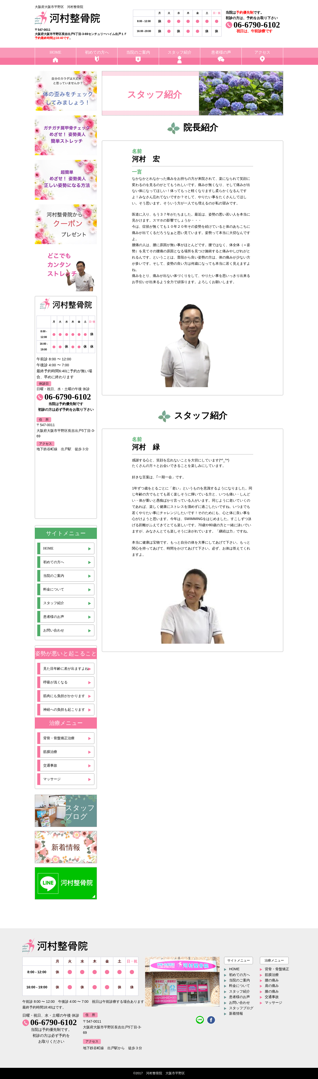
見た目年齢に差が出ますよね (65, 668)
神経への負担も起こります (64, 709)
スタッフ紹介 (53, 603)
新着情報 (236, 1013)
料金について (53, 589)
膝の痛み (272, 991)
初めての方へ (53, 562)
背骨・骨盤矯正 (277, 969)
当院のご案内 (53, 576)
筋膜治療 (50, 752)
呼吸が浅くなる (55, 682)
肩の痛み (272, 986)
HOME (48, 548)
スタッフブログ (241, 1008)
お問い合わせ (53, 630)
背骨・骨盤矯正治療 (59, 738)
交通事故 (50, 765)
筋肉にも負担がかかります (64, 696)
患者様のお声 (53, 617)
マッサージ (52, 779)
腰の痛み (272, 980)
